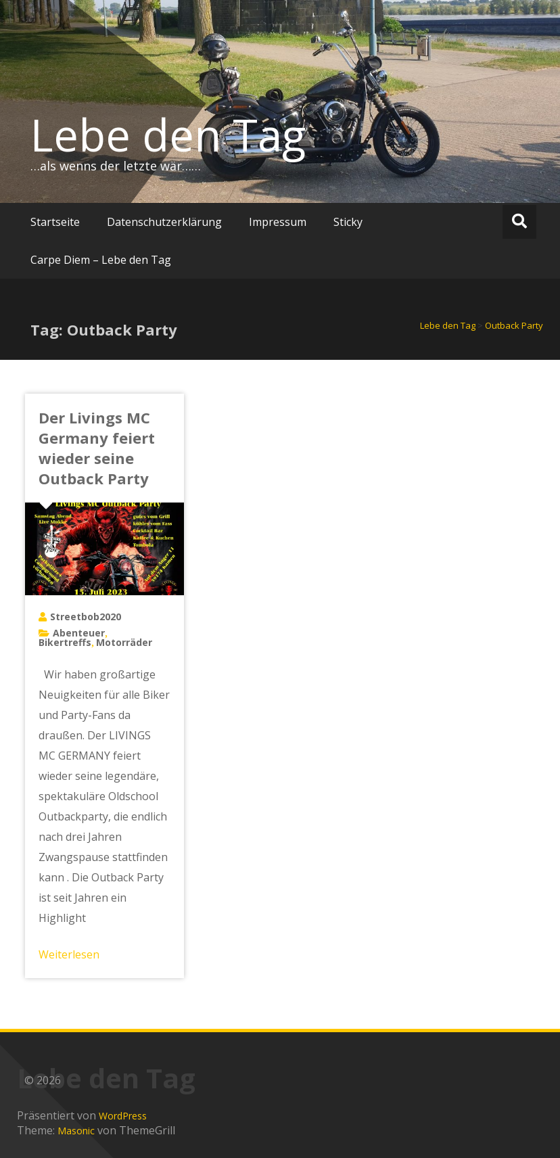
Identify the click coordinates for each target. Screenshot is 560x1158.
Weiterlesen (69, 954)
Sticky (348, 221)
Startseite (55, 221)
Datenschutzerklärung (164, 221)
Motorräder (124, 642)
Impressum (277, 221)
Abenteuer (79, 632)
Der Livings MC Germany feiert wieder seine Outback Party (97, 447)
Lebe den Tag (168, 134)
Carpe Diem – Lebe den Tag (100, 259)
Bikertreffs (65, 642)
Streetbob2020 (85, 616)
